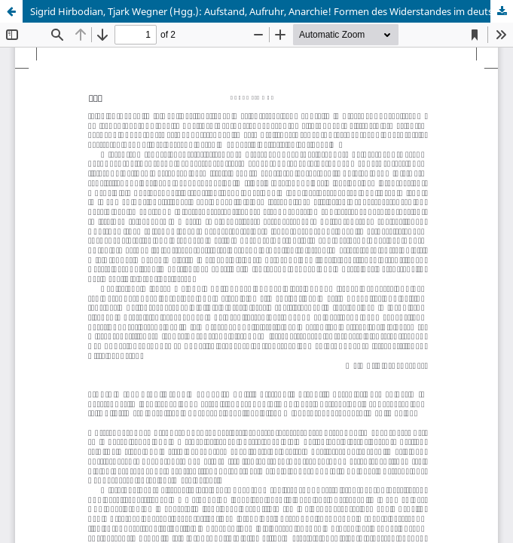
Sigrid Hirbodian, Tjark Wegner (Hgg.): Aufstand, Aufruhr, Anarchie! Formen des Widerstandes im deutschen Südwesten (271, 11)
